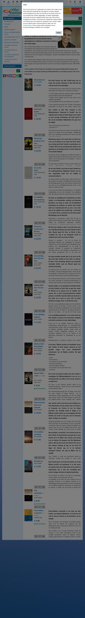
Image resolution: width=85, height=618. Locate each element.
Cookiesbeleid (27, 25)
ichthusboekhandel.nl (31, 9)
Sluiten (59, 32)
